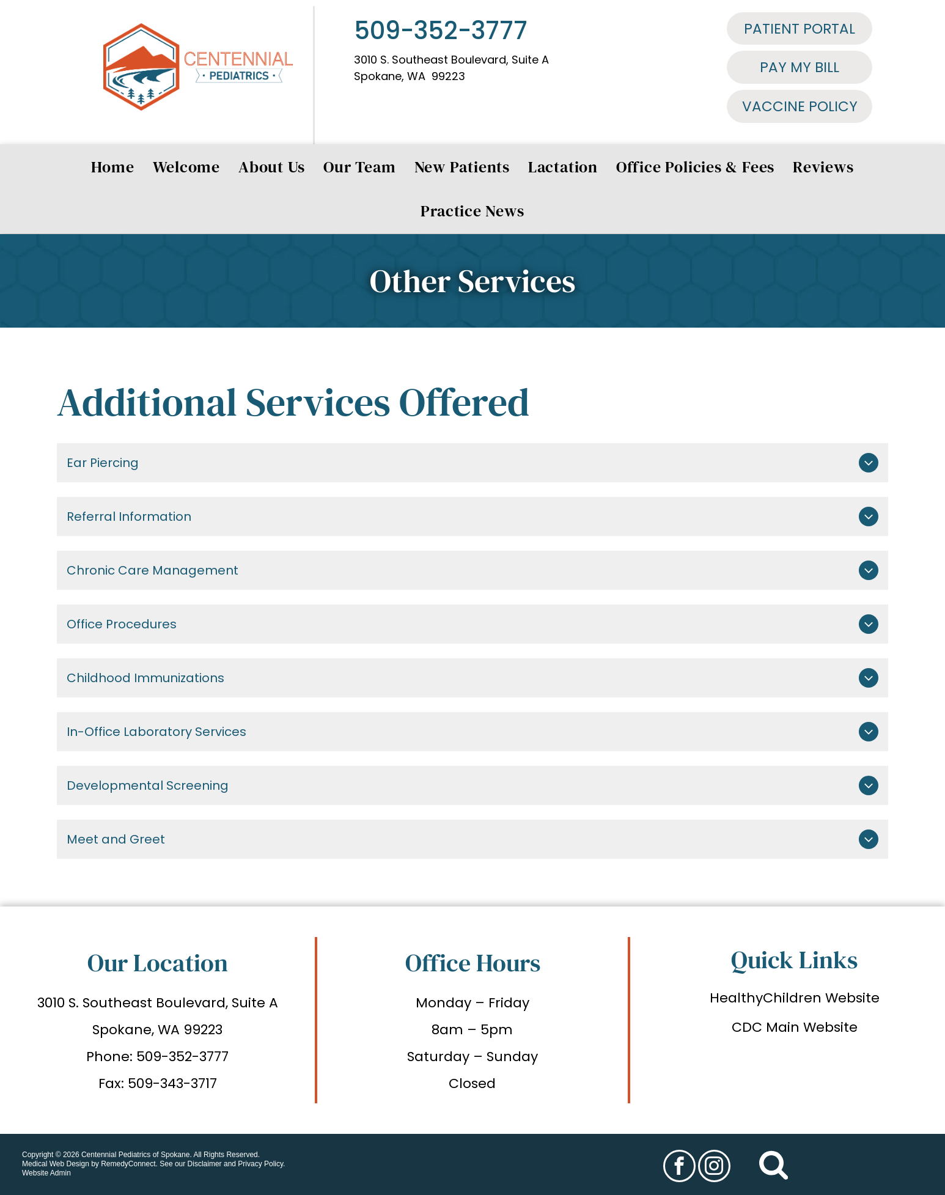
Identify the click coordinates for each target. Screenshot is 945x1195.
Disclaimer (205, 1164)
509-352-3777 (441, 30)
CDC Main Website (795, 1027)
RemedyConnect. (129, 1164)
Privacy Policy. (261, 1164)
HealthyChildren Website (795, 997)
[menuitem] (112, 167)
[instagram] (714, 1167)
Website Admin (46, 1173)
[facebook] (679, 1167)
